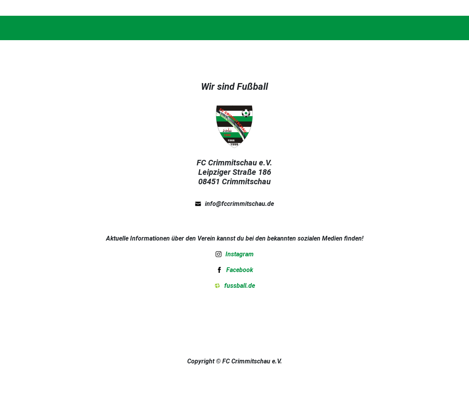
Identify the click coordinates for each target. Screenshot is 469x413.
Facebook (239, 270)
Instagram (239, 254)
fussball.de (239, 285)
